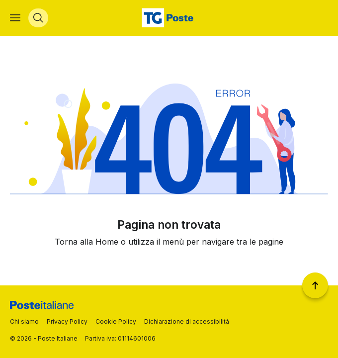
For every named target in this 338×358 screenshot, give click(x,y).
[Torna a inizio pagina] (315, 285)
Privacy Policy (67, 321)
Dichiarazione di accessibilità (186, 321)
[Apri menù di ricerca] (38, 18)
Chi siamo (24, 321)
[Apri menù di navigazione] (15, 18)
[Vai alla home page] (169, 18)
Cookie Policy (115, 321)
